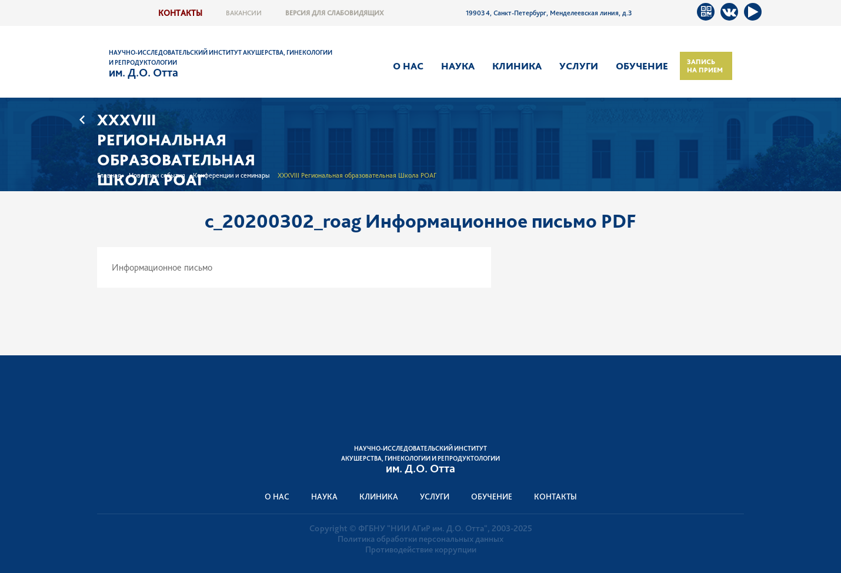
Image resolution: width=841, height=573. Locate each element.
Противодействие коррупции (420, 549)
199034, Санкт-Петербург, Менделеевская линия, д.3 (549, 13)
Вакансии (244, 13)
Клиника (517, 66)
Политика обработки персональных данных (420, 539)
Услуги (578, 66)
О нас (408, 66)
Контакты (180, 13)
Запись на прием (705, 66)
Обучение (642, 66)
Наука (458, 66)
